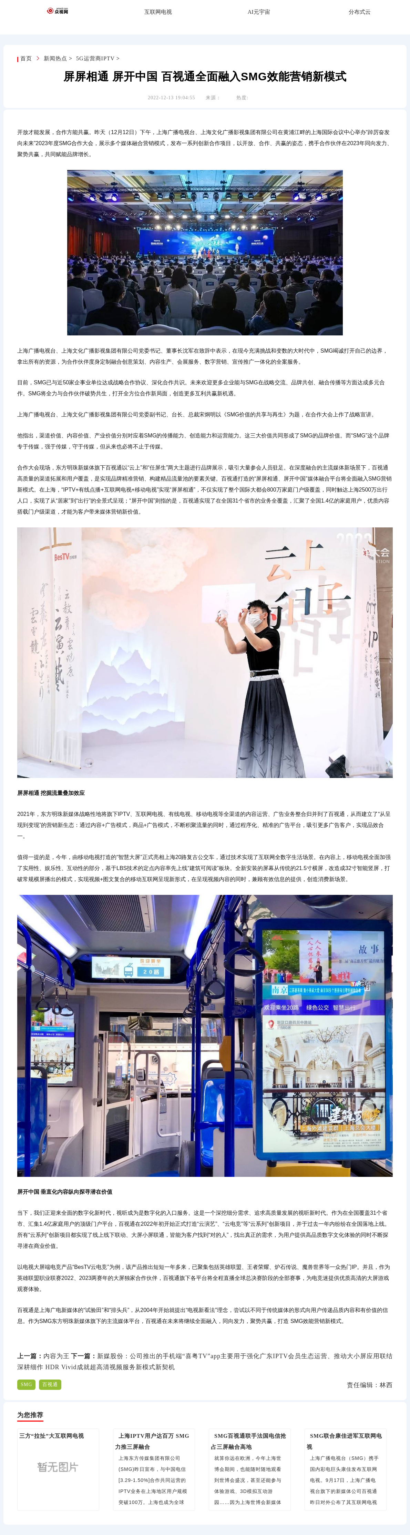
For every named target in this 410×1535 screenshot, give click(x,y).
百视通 (50, 1384)
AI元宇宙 (259, 12)
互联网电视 (158, 12)
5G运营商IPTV (95, 58)
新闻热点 (55, 58)
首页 (27, 58)
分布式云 (360, 12)
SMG (26, 1384)
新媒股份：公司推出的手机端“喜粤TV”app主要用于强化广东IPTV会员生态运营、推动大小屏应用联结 (245, 1356)
